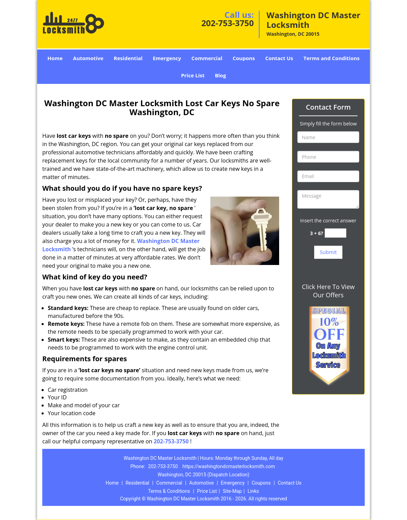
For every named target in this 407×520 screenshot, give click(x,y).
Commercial (206, 58)
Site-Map (232, 491)
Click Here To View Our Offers (328, 291)
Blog (220, 75)
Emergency (167, 58)
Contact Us (279, 58)
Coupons (244, 58)
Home (55, 58)
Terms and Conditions (332, 58)
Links (253, 491)
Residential (128, 58)
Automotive (88, 58)
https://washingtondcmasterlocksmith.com (229, 466)
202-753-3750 (227, 23)
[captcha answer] (335, 233)
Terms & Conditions (169, 491)
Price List (193, 75)
